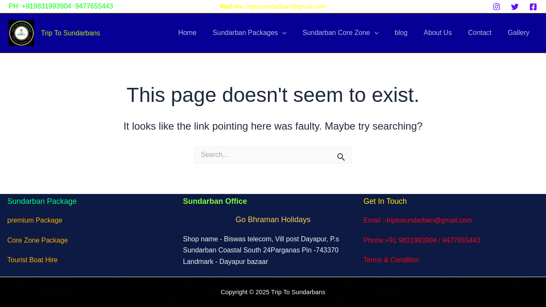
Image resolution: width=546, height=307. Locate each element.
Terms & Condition (391, 260)
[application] (296, 32)
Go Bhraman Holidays (273, 219)
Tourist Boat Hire (32, 260)
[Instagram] (496, 7)
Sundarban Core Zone (352, 32)
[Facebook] (533, 7)
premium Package (34, 220)
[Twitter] (515, 7)
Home (204, 32)
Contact (483, 32)
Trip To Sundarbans (70, 33)
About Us (444, 32)
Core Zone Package (37, 240)
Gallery (520, 32)
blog (410, 32)
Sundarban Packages (264, 32)
